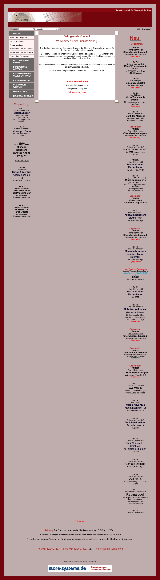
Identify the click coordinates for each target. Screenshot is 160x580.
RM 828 (22, 205)
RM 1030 (135, 198)
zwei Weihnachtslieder (135, 352)
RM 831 (135, 490)
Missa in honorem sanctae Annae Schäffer (21, 151)
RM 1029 (135, 231)
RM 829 (22, 186)
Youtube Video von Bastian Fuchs (135, 271)
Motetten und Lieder (21, 61)
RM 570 (22, 168)
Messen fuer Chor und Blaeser (21, 49)
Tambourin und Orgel (135, 319)
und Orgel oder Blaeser (135, 153)
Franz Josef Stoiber (21, 145)
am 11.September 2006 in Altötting (21, 120)
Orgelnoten (20, 91)
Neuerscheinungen (23, 96)
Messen (17, 33)
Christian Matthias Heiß (135, 114)
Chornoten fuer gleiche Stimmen (22, 75)
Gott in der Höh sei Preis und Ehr (22, 191)
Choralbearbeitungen (135, 372)
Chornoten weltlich (19, 86)
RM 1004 (135, 277)
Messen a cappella (17, 41)
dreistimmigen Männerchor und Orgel (135, 103)
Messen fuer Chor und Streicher (22, 52)
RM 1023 (135, 368)
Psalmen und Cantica (20, 68)
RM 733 (135, 384)
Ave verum (135, 388)
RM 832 (135, 305)
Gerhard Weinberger (135, 190)
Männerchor (135, 170)
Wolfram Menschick (21, 111)
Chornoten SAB (21, 80)
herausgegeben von (135, 188)
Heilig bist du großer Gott (22, 210)
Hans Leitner (21, 170)
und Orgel (135, 221)
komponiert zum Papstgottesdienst (21, 116)
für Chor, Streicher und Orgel (21, 135)
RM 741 (135, 511)
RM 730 (135, 459)
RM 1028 (135, 332)
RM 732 (135, 418)
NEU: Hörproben (135, 73)
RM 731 (135, 439)
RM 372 (21, 109)
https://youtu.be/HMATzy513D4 (135, 274)
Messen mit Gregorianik (19, 38)
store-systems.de (90, 561)
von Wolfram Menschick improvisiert (135, 354)
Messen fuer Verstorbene (19, 56)
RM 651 (22, 143)
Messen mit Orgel (16, 45)
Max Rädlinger (135, 81)
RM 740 (135, 474)
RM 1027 (135, 350)
